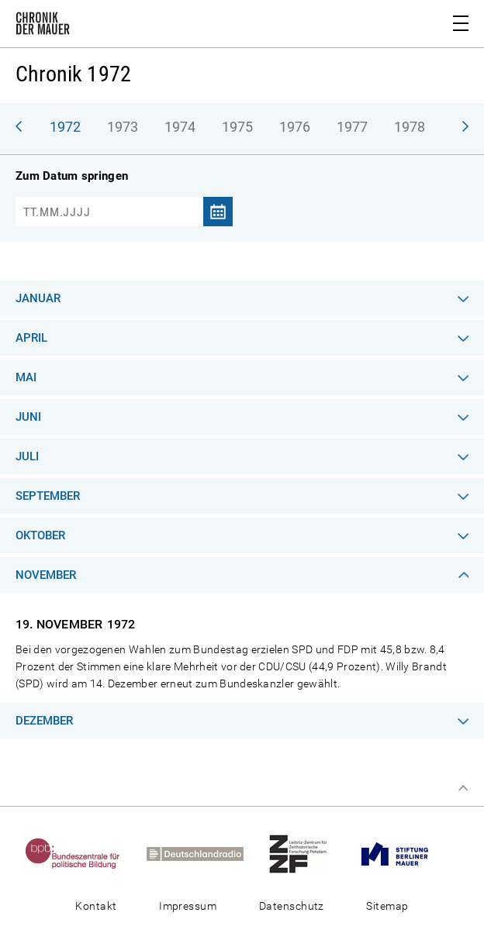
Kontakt (95, 906)
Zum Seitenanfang (463, 788)
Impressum (187, 906)
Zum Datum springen (72, 176)
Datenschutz (291, 906)
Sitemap (387, 906)
